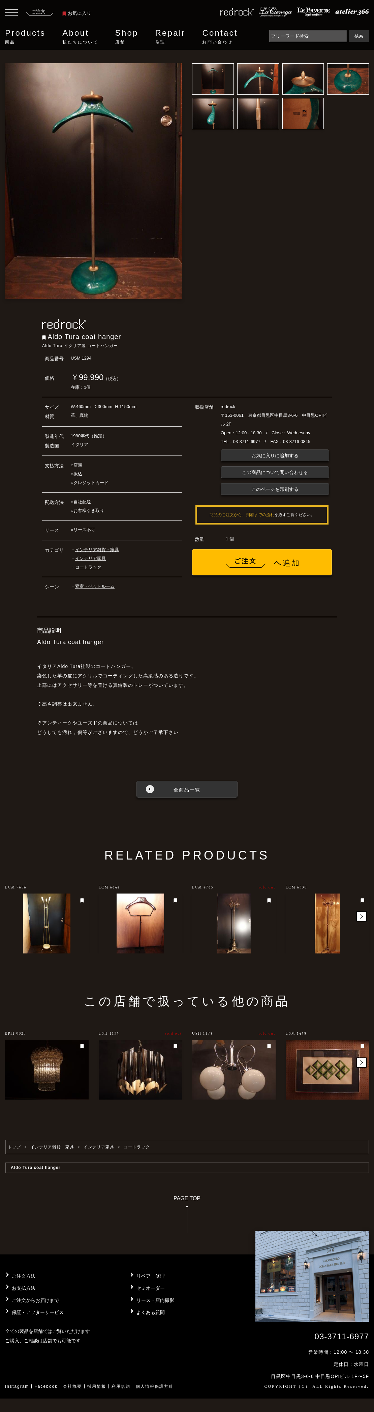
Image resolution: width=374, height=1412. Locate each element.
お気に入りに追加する (275, 455)
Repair (170, 36)
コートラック (88, 567)
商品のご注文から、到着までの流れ (242, 514)
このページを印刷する (275, 489)
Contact (220, 36)
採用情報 (96, 1386)
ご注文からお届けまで (35, 1300)
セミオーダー (150, 1288)
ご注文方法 (23, 1276)
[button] (361, 916)
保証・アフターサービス (38, 1312)
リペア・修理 (150, 1276)
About (80, 36)
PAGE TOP (187, 1217)
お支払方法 (23, 1288)
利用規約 (121, 1386)
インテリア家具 (90, 558)
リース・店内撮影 (155, 1300)
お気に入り (76, 13)
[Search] (308, 36)
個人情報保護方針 (155, 1386)
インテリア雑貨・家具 (97, 549)
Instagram (17, 1386)
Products (25, 36)
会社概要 (72, 1386)
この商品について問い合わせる (275, 472)
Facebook (46, 1386)
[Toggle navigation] (11, 13)
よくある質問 (150, 1312)
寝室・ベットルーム (95, 586)
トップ (14, 1147)
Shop (126, 36)
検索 (358, 35)
